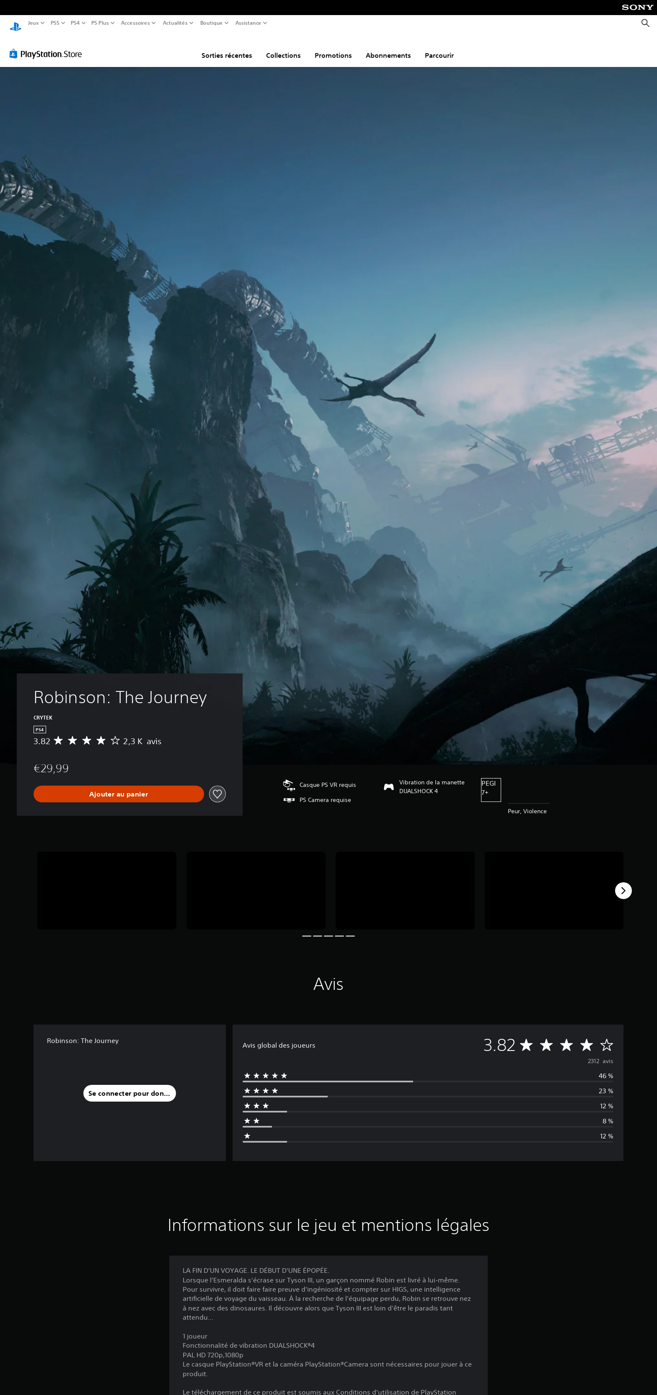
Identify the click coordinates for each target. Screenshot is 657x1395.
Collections (283, 47)
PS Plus (100, 23)
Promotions (333, 47)
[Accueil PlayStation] (15, 23)
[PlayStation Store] (48, 45)
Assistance (248, 23)
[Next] (623, 882)
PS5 (54, 23)
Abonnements (388, 47)
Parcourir (439, 47)
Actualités (175, 23)
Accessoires (135, 23)
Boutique (211, 23)
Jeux (33, 23)
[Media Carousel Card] (106, 883)
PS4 (75, 23)
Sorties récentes (227, 47)
